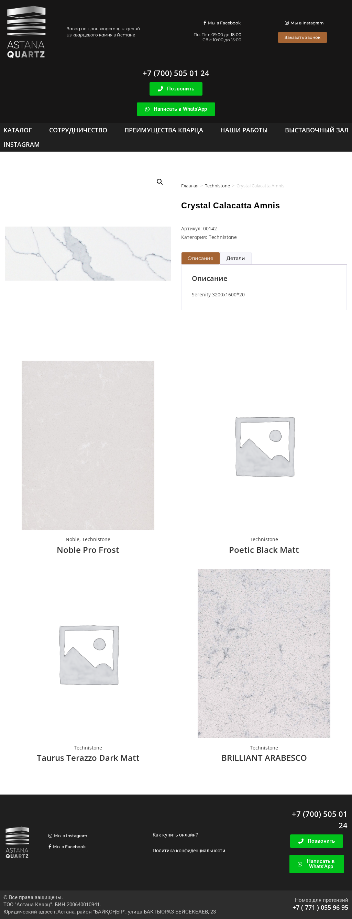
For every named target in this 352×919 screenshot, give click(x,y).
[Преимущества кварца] (164, 130)
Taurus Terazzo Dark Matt (88, 757)
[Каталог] (17, 130)
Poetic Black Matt (264, 549)
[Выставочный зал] (317, 130)
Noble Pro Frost (88, 549)
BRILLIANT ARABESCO (264, 757)
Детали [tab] (236, 258)
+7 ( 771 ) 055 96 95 (320, 907)
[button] (160, 182)
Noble (72, 539)
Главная (189, 186)
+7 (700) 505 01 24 (176, 73)
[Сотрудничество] (78, 130)
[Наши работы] (244, 130)
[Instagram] (21, 144)
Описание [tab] (200, 258)
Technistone (217, 186)
